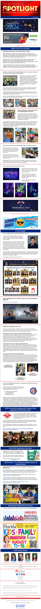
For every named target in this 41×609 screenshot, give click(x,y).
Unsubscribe (13, 602)
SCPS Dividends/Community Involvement (11, 346)
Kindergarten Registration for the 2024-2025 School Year (14, 508)
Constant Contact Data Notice (25, 602)
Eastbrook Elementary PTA (22, 336)
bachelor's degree (28, 477)
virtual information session (22, 481)
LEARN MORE (14, 459)
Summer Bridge (8, 474)
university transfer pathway (8, 478)
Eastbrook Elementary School (23, 334)
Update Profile (18, 602)
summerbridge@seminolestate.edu (12, 482)
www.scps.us (20, 579)
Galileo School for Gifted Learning (22, 344)
